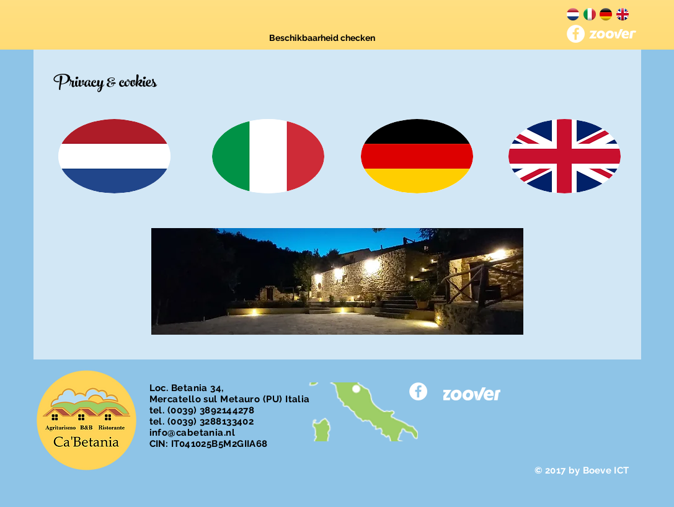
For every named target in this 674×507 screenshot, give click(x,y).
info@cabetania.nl (192, 432)
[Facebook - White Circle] (576, 34)
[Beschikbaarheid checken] (322, 38)
